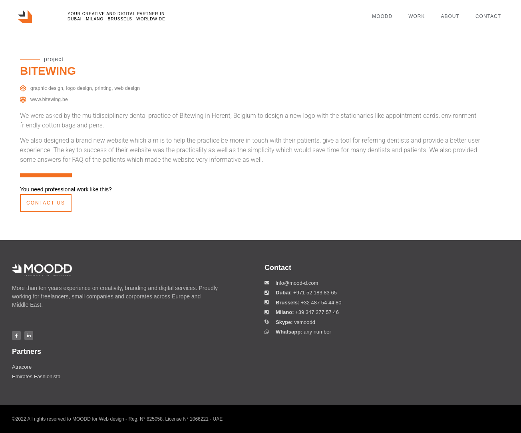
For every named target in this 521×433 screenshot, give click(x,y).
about (450, 16)
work (416, 16)
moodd (382, 16)
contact (488, 16)
